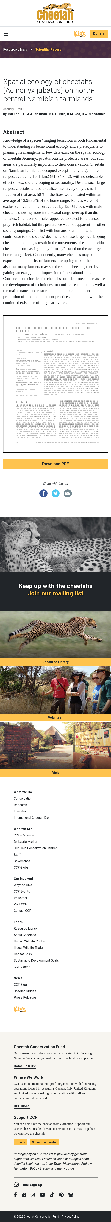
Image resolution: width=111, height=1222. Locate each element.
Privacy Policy (70, 1216)
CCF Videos (22, 967)
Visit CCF (20, 904)
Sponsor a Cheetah (44, 1142)
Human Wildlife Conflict (30, 941)
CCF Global (21, 867)
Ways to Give (23, 885)
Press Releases (25, 997)
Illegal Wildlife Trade (28, 948)
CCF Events (22, 891)
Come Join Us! (25, 1066)
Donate (98, 34)
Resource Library (15, 49)
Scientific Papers (48, 49)
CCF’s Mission (24, 835)
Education (20, 811)
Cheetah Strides (25, 991)
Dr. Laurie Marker (25, 842)
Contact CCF (22, 911)
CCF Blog (20, 985)
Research (20, 805)
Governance (22, 861)
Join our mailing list (55, 593)
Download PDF (55, 463)
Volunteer (55, 717)
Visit (55, 773)
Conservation (23, 798)
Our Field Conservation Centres (36, 848)
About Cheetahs (25, 935)
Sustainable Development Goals (36, 960)
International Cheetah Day (32, 818)
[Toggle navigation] (5, 33)
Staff (17, 855)
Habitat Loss (23, 954)
